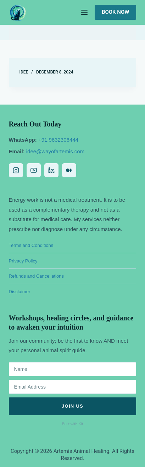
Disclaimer (19, 291)
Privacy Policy (23, 261)
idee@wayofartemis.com (55, 151)
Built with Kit (72, 424)
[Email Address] (72, 387)
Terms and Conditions (31, 245)
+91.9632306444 (58, 140)
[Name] (72, 369)
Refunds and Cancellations (36, 276)
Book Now (115, 12)
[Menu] (84, 12)
